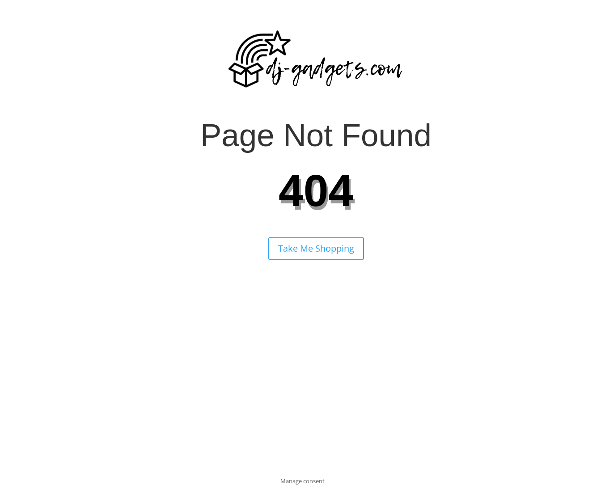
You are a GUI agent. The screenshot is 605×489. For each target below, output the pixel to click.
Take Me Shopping (316, 248)
